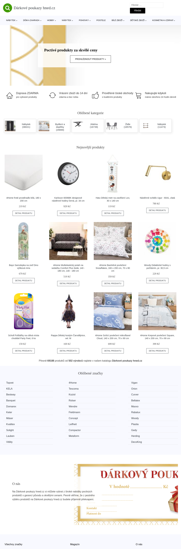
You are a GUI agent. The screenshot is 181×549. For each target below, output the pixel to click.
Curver (10, 394)
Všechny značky (13, 525)
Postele (101, 20)
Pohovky (84, 20)
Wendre (56, 400)
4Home (56, 382)
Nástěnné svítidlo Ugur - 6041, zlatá (157, 198)
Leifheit (101, 411)
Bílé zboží (117, 20)
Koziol (145, 388)
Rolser (100, 394)
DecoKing (147, 423)
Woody (11, 411)
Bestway (101, 388)
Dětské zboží (137, 20)
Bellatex (146, 394)
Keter (144, 400)
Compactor (58, 417)
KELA (145, 382)
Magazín (75, 525)
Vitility (100, 423)
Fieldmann (12, 405)
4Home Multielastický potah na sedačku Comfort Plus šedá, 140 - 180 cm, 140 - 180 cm (68, 268)
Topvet (10, 382)
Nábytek (10, 20)
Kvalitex (56, 411)
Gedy (99, 417)
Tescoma (12, 388)
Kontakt (140, 532)
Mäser (100, 405)
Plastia (145, 411)
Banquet (56, 394)
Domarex (12, 400)
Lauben (146, 417)
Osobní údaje (77, 539)
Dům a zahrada (31, 20)
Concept (146, 405)
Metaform (12, 423)
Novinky (9, 532)
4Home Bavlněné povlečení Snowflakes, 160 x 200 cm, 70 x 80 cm (113, 268)
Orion (55, 388)
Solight (10, 417)
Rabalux (56, 405)
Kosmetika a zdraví (162, 20)
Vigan (100, 382)
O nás (139, 525)
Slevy (8, 539)
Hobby (50, 20)
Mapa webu (76, 532)
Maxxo (100, 400)
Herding (56, 423)
